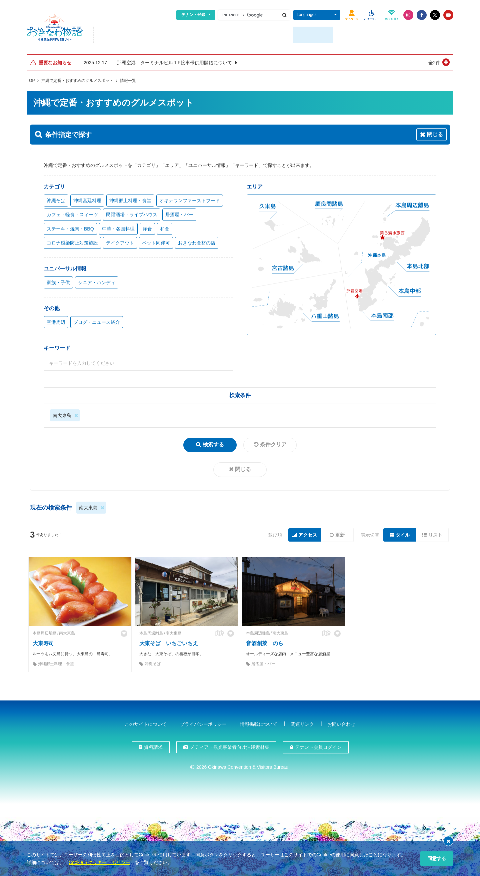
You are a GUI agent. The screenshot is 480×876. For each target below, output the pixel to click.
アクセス (307, 534)
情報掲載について (258, 723)
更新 (340, 534)
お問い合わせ (341, 723)
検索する (213, 443)
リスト (435, 534)
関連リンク (302, 723)
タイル (403, 534)
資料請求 (153, 746)
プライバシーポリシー (203, 723)
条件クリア (273, 443)
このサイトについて (146, 723)
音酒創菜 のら (264, 642)
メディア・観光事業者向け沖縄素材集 (229, 746)
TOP (31, 79)
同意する (436, 858)
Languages (306, 14)
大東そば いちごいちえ (168, 642)
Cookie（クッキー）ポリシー (99, 862)
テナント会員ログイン (318, 746)
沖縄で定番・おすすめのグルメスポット (77, 79)
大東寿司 (43, 642)
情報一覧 (128, 79)
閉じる (243, 468)
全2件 (434, 61)
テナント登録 (193, 14)
